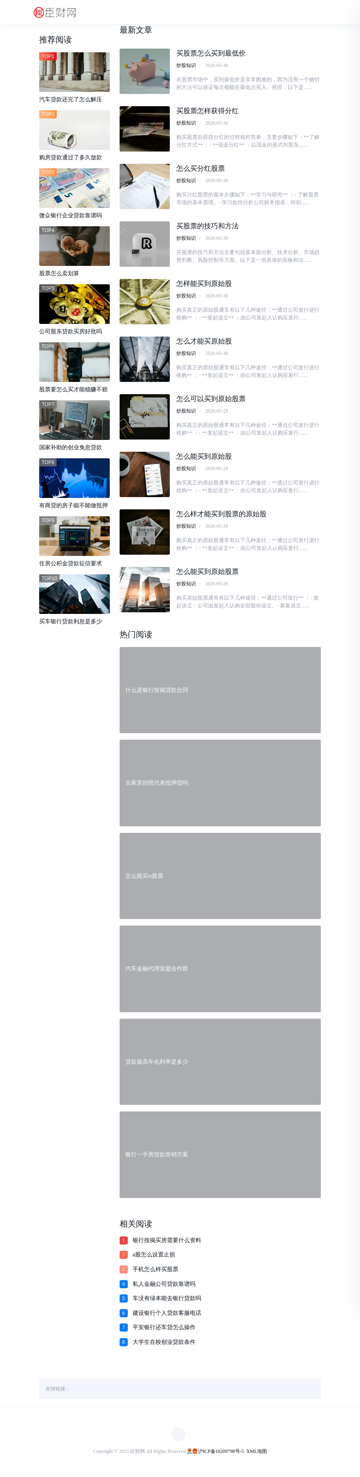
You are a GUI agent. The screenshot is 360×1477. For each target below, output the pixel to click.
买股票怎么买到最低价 (211, 53)
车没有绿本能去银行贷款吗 (167, 1300)
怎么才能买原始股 (204, 342)
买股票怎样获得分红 (207, 111)
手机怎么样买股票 (155, 1271)
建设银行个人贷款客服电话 (167, 1315)
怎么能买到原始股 (204, 458)
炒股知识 (186, 65)
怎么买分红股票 (200, 169)
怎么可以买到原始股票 (211, 400)
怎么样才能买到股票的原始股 (221, 516)
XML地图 (257, 1454)
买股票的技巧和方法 (207, 226)
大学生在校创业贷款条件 (164, 1344)
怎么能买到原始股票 (207, 573)
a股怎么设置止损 (154, 1257)
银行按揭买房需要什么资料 (167, 1242)
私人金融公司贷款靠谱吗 (164, 1286)
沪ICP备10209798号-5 (221, 1454)
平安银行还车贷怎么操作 (164, 1329)
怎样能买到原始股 (204, 284)
